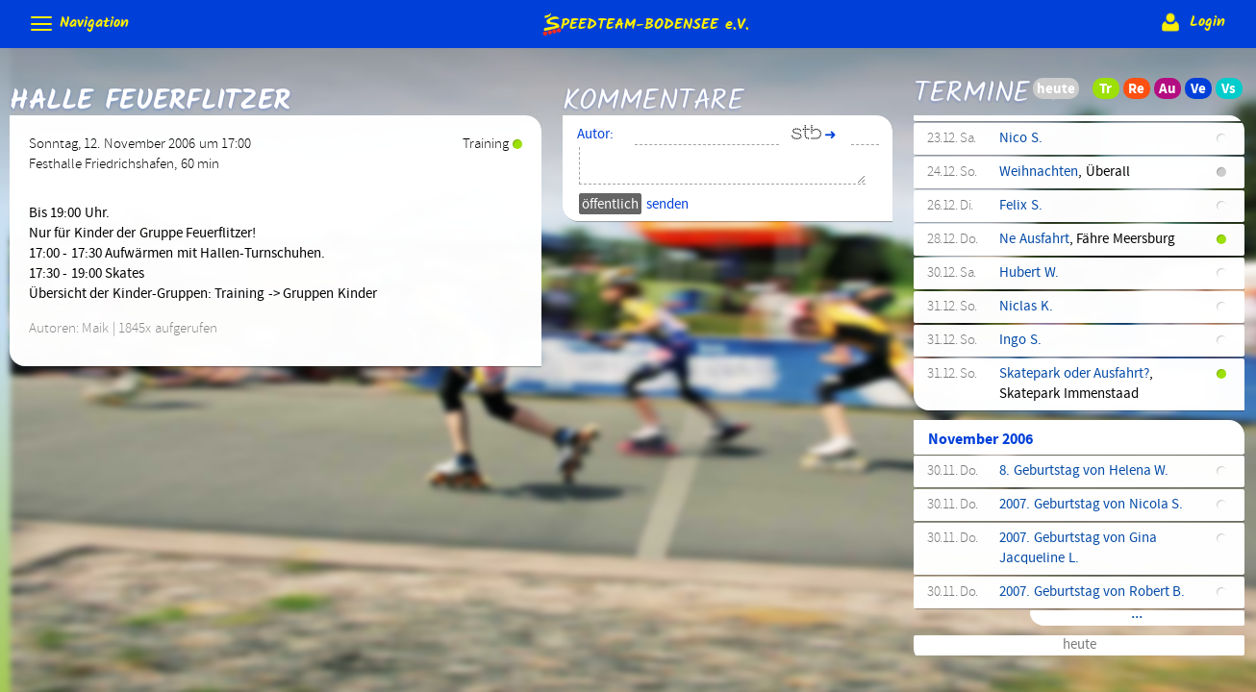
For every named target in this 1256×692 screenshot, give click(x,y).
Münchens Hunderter (1060, 521)
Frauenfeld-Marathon (1062, 265)
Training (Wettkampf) (1063, 366)
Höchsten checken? (1056, 554)
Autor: (595, 134)
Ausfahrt (1024, 332)
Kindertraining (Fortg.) (1067, 299)
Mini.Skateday (1041, 157)
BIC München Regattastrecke (1085, 588)
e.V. (644, 24)
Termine (972, 79)
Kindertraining (1043, 453)
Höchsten (1027, 642)
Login (1191, 22)
